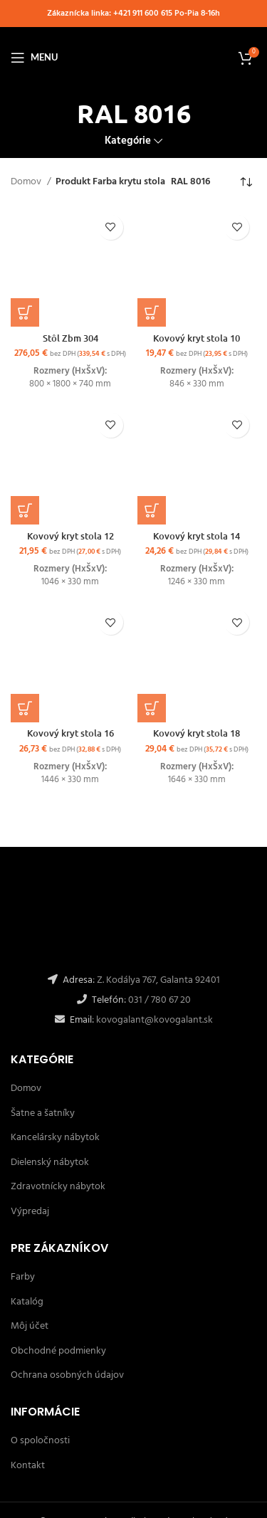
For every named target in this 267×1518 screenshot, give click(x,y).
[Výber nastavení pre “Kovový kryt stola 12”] (25, 510)
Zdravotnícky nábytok (58, 1187)
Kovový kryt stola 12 (70, 535)
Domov (27, 182)
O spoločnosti (40, 1441)
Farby (23, 1277)
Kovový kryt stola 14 (196, 535)
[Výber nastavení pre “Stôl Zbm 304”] (25, 312)
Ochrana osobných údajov (67, 1375)
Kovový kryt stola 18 (196, 733)
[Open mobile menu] (34, 57)
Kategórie (128, 141)
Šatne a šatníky (43, 1113)
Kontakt (28, 1466)
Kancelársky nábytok (55, 1137)
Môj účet (29, 1326)
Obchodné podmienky (58, 1351)
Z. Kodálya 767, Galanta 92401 (158, 980)
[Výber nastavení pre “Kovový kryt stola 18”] (151, 708)
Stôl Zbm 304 (70, 338)
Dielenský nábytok (50, 1162)
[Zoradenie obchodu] (245, 183)
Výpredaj (30, 1211)
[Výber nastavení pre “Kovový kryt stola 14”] (151, 510)
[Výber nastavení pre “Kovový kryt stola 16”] (25, 708)
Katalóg (27, 1302)
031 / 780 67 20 (159, 1000)
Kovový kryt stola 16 (70, 733)
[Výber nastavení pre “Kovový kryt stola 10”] (151, 312)
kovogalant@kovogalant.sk (153, 1020)
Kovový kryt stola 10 (196, 338)
